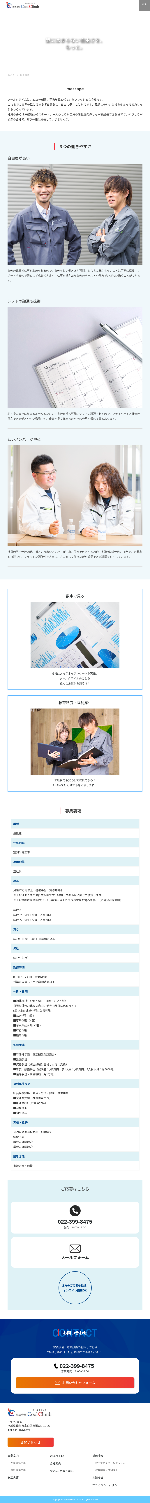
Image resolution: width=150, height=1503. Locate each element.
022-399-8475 (75, 1222)
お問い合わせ (30, 1442)
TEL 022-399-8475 (19, 1430)
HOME (11, 75)
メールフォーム (75, 1257)
